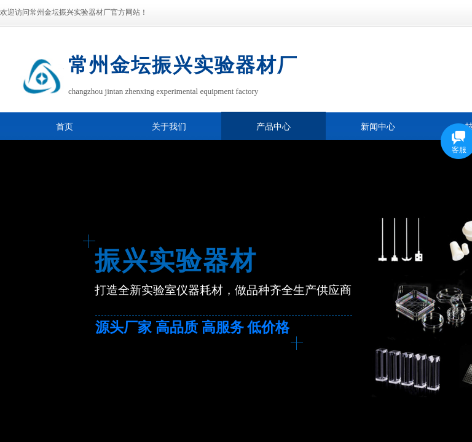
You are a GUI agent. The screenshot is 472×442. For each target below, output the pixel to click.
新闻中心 (378, 126)
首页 (64, 126)
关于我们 (169, 126)
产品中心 (273, 126)
